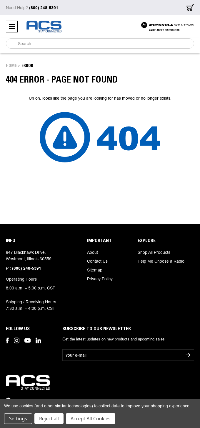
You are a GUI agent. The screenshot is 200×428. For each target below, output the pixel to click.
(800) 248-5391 (26, 268)
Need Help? (32, 8)
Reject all (49, 418)
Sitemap (94, 270)
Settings (18, 418)
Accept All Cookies (91, 418)
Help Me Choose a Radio (161, 261)
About (92, 252)
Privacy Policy (100, 279)
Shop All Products (154, 252)
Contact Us (97, 261)
